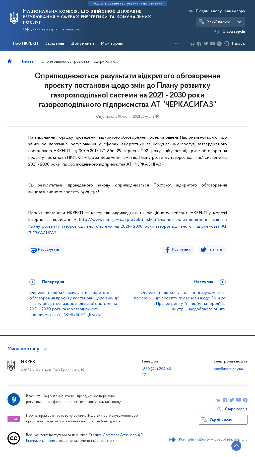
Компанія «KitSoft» (194, 440)
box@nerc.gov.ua (228, 369)
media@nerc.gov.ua (104, 421)
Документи (82, 43)
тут (94, 192)
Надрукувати (48, 250)
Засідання (54, 43)
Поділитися (181, 250)
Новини (26, 62)
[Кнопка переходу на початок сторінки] (236, 446)
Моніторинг (112, 43)
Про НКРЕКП (25, 43)
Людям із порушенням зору (220, 11)
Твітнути (215, 250)
